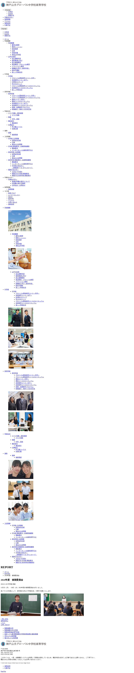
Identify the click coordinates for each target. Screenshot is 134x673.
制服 (9, 117)
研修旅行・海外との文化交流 (21, 109)
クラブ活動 (15, 115)
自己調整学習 (16, 58)
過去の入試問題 (17, 144)
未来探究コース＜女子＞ (20, 80)
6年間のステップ (17, 82)
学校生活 (7, 434)
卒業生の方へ (8, 17)
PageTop (3, 671)
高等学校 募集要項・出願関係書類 (19, 160)
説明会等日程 (16, 140)
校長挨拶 (15, 49)
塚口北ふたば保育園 (11, 638)
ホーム (6, 39)
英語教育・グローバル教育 (21, 64)
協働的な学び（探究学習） (21, 68)
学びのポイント (17, 84)
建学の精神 (15, 45)
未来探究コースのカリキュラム (22, 88)
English (10, 13)
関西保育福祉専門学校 (11, 632)
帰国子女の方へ (13, 169)
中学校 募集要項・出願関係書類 (18, 146)
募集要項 (15, 148)
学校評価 (15, 52)
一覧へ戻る (4, 619)
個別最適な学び (17, 60)
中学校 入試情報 (13, 138)
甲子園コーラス (17, 127)
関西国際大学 (8, 628)
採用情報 (7, 19)
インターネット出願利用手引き (22, 150)
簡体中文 (11, 15)
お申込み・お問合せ (18, 185)
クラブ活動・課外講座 (15, 113)
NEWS (10, 197)
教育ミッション (17, 47)
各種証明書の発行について (21, 181)
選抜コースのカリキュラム (21, 101)
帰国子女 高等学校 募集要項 (21, 175)
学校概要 (11, 43)
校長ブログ (12, 193)
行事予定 (7, 25)
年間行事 (15, 129)
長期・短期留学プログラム (21, 107)
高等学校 (11, 93)
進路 (9, 132)
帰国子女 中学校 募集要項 (20, 173)
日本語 (10, 12)
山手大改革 (12, 56)
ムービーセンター (14, 195)
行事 (13, 142)
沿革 (13, 51)
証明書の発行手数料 (18, 183)
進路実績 (15, 134)
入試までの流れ (17, 171)
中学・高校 (15, 119)
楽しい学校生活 (17, 72)
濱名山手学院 (16, 54)
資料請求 (7, 23)
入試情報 (7, 523)
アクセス (7, 21)
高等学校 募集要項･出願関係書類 (23, 547)
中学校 (10, 76)
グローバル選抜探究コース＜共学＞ (24, 78)
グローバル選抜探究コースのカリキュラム (26, 86)
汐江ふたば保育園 (10, 636)
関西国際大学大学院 (11, 630)
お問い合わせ (12, 202)
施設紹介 (11, 121)
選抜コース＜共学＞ (18, 99)
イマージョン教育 (18, 66)
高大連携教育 (16, 62)
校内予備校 (15, 70)
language (7, 10)
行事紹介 (11, 125)
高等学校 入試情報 (14, 152)
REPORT (11, 198)
